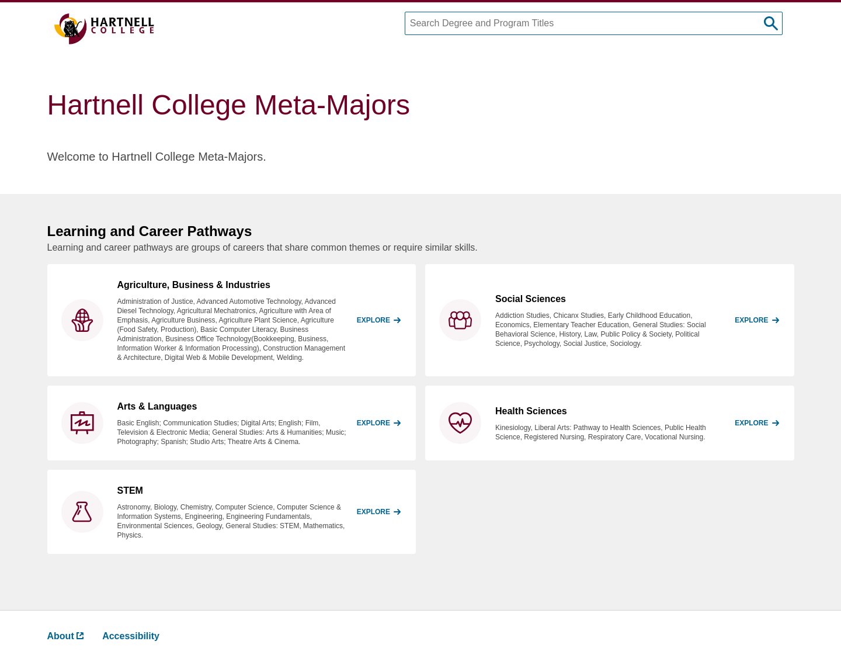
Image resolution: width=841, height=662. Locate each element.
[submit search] (771, 23)
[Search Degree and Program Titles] (594, 23)
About (65, 636)
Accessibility (130, 636)
